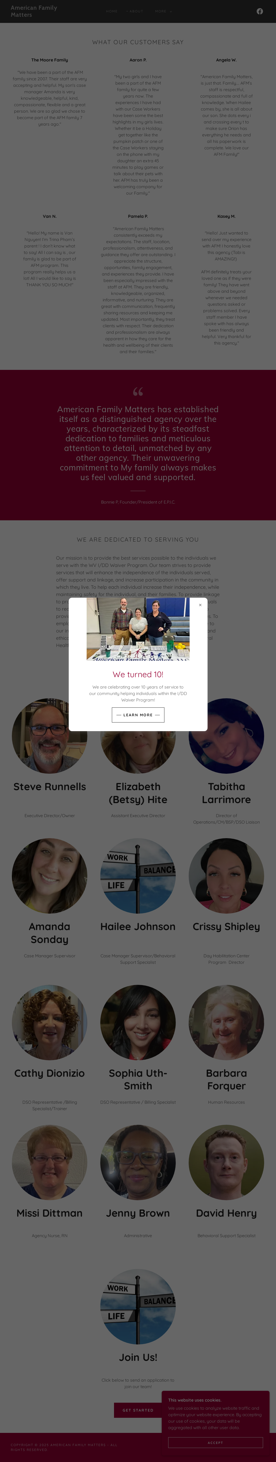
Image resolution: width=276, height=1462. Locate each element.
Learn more (138, 715)
